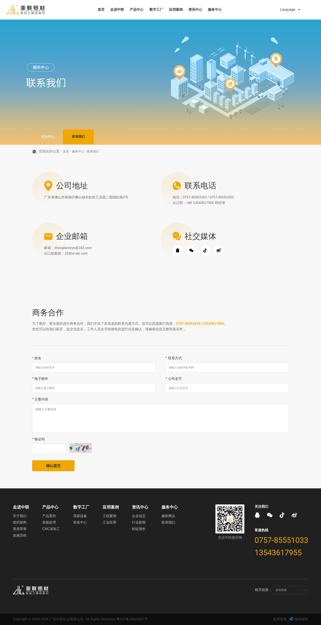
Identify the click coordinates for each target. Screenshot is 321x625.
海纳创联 (301, 619)
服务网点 (50, 137)
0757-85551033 (188, 323)
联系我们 (87, 137)
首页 (66, 151)
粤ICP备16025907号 (132, 619)
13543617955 (213, 323)
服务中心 (78, 151)
